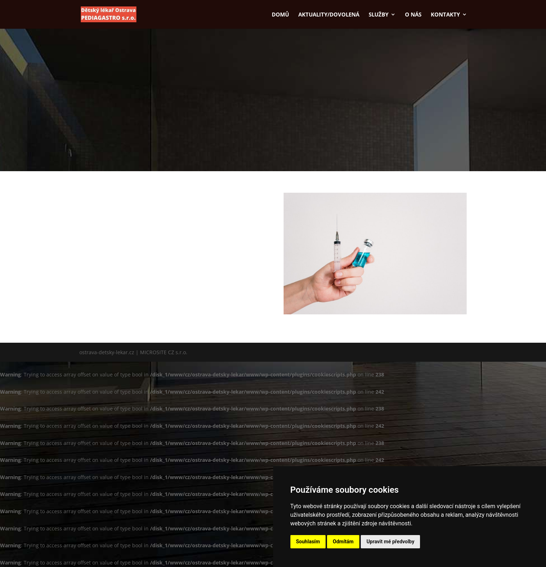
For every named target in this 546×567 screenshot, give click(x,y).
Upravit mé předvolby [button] (390, 541)
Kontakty (445, 15)
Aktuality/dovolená (328, 15)
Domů (280, 15)
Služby (378, 15)
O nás (413, 15)
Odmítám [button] (343, 541)
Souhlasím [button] (308, 541)
